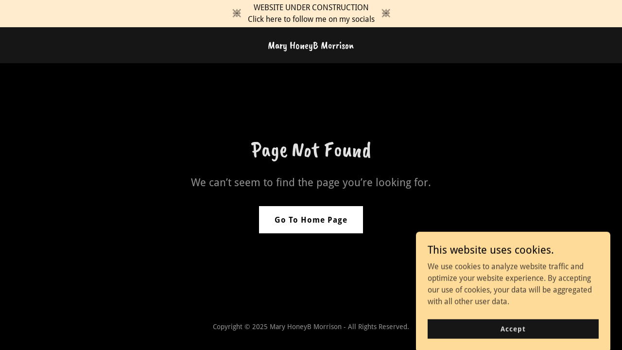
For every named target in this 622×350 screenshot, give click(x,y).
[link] (311, 46)
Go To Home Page (311, 220)
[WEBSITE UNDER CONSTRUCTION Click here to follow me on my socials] (311, 13)
